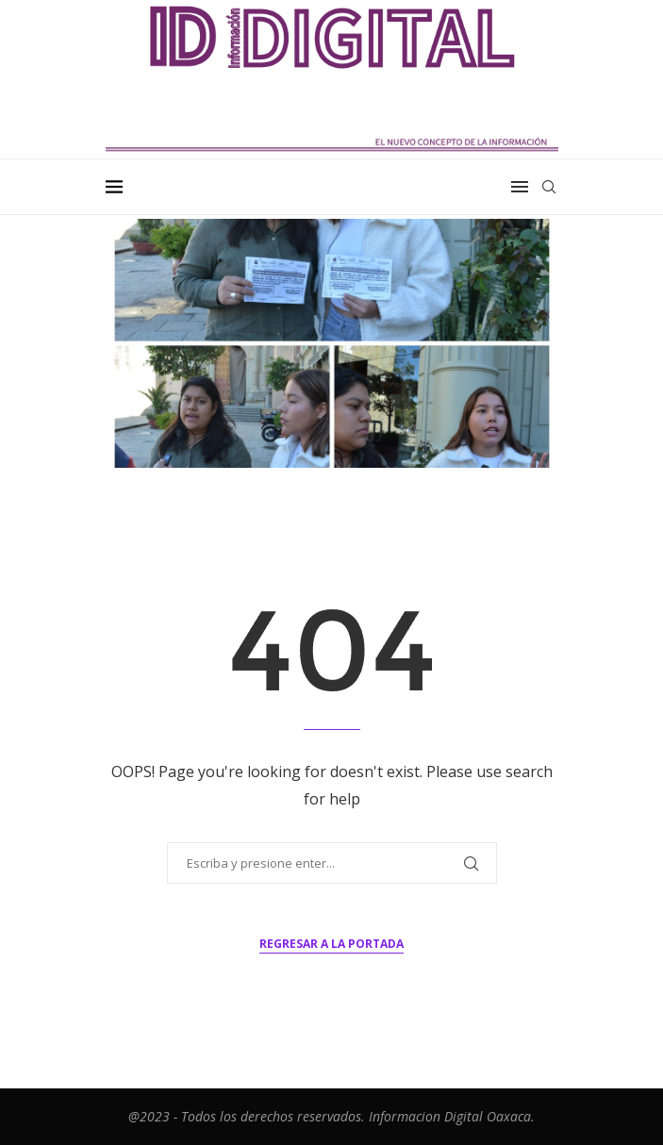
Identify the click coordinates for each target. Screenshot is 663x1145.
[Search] (548, 186)
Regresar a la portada (331, 944)
